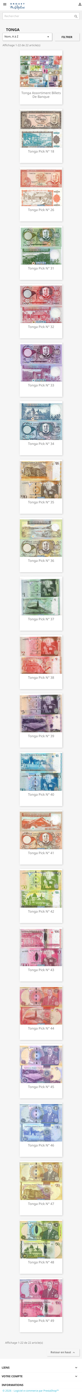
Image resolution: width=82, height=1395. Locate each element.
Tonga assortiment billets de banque (41, 95)
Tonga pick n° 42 (41, 911)
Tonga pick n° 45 (41, 1086)
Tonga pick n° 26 (41, 209)
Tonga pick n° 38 (41, 677)
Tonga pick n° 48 (41, 1262)
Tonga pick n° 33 (41, 385)
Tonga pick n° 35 (41, 502)
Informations (12, 1385)
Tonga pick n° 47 (41, 1203)
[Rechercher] (41, 16)
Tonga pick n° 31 (41, 268)
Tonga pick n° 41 (41, 853)
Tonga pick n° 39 (41, 736)
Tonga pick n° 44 (41, 1028)
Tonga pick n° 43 (41, 969)
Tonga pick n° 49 (41, 1320)
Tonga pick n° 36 (41, 560)
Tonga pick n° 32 (41, 326)
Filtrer (67, 37)
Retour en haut (63, 1353)
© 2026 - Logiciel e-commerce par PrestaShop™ (31, 1390)
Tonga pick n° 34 (41, 443)
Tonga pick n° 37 (41, 619)
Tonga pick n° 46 (41, 1145)
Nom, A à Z (27, 37)
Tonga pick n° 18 (41, 151)
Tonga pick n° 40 (41, 794)
